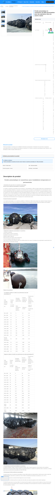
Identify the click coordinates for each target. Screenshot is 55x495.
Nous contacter (26, 2)
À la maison (8, 2)
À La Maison (2, 6)
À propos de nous (20, 2)
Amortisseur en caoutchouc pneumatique (13, 6)
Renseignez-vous (44, 138)
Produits (14, 2)
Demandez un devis (32, 2)
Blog (43, 2)
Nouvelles (38, 2)
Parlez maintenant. (50, 2)
